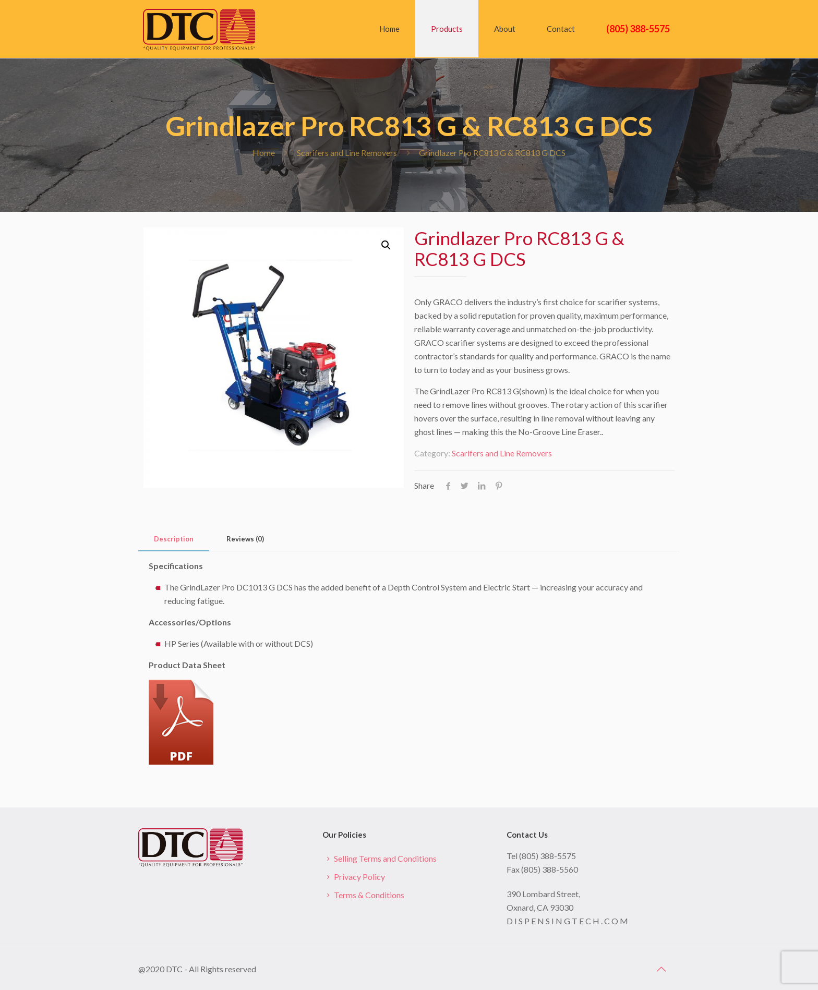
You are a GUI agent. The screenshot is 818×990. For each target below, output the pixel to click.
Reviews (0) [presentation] (245, 539)
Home (263, 153)
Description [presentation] (174, 539)
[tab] (173, 539)
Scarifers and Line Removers (347, 153)
